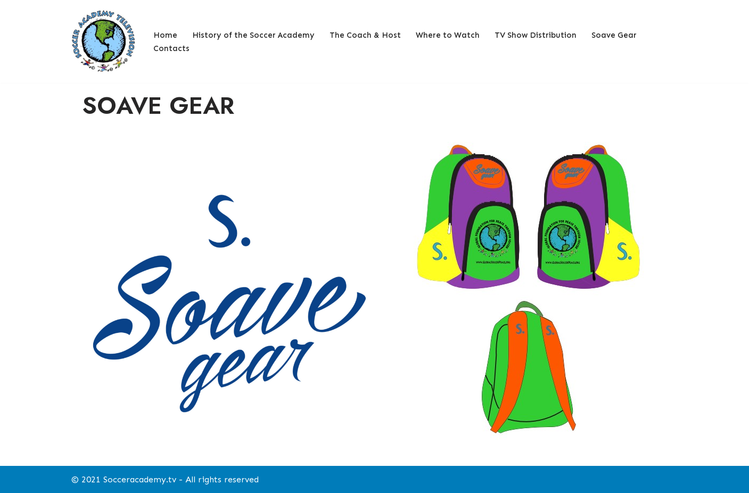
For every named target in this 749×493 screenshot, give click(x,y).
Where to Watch (448, 35)
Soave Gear (614, 35)
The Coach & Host (365, 35)
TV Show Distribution (536, 35)
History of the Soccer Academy (253, 35)
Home (165, 35)
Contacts (171, 48)
